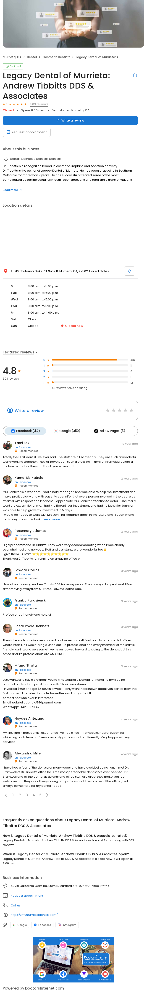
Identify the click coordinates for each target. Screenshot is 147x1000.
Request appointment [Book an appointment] (27, 132)
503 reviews (39, 104)
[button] (47, 795)
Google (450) (66, 431)
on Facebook (23, 447)
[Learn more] (73, 959)
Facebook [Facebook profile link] (42, 924)
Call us (16, 905)
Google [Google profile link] (20, 924)
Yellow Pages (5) (107, 431)
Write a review (29, 410)
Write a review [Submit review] (70, 120)
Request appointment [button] (27, 895)
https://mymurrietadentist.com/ (34, 914)
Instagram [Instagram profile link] (67, 924)
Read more (12, 190)
